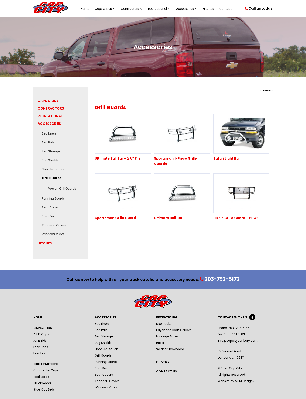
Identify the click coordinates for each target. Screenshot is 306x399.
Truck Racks (42, 383)
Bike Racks (163, 324)
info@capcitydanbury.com (238, 341)
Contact (225, 9)
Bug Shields (50, 160)
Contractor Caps (45, 370)
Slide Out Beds (44, 389)
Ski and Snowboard (170, 349)
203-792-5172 (220, 279)
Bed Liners (49, 133)
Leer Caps (40, 347)
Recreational (159, 9)
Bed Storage (51, 151)
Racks (160, 343)
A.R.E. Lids (40, 341)
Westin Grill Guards (62, 188)
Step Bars (49, 216)
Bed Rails (48, 142)
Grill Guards (51, 178)
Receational (166, 317)
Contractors (131, 9)
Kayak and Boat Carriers (173, 330)
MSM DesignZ (244, 381)
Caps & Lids (105, 9)
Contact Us (166, 371)
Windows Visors (53, 234)
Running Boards (53, 198)
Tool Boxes (41, 377)
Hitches (208, 9)
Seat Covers (51, 207)
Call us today (260, 8)
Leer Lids (39, 353)
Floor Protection (53, 169)
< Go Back (266, 90)
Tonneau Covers (54, 225)
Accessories (186, 9)
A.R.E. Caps (41, 334)
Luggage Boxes (167, 336)
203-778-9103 (234, 334)
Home (85, 9)
